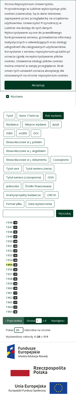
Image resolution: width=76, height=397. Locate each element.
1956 (9, 269)
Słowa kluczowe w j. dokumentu (26, 159)
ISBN (9, 133)
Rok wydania (53, 115)
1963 (9, 302)
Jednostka (12, 186)
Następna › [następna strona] (58, 320)
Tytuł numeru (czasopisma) (23, 177)
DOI (36, 133)
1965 (9, 311)
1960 (9, 288)
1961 (9, 293)
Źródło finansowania (38, 186)
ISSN (51, 177)
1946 (9, 222)
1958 (9, 279)
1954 (9, 260)
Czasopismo (61, 159)
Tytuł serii (12, 168)
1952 (9, 250)
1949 (9, 236)
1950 (9, 241)
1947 (9, 227)
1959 (9, 283)
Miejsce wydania (35, 124)
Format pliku (14, 204)
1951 (9, 246)
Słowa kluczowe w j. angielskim (26, 151)
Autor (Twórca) (29, 115)
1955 (9, 264)
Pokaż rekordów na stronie (28, 330)
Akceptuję (38, 85)
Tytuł (9, 115)
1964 (9, 307)
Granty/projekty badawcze (23, 195)
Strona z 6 (36, 320)
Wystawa (17, 96)
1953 (9, 255)
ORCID (51, 195)
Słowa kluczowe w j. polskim (24, 142)
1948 (9, 232)
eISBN (23, 133)
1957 (9, 274)
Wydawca (12, 124)
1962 (9, 297)
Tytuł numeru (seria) (38, 168)
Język (55, 124)
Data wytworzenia (40, 204)
